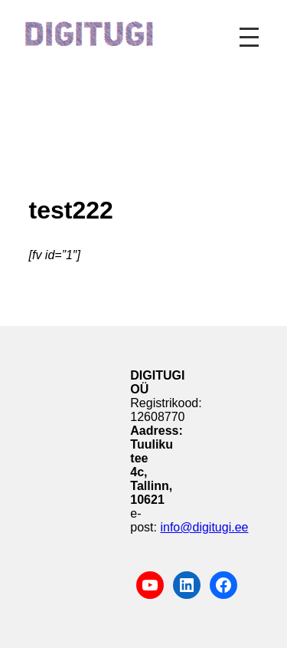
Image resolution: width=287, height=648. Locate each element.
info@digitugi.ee (204, 527)
